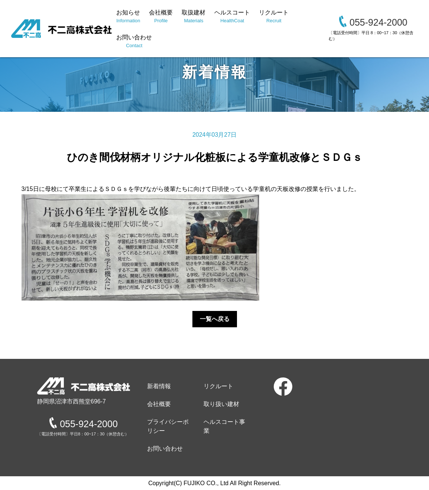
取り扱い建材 (221, 404)
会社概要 (161, 16)
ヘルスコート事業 (224, 426)
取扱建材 (193, 16)
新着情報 (159, 386)
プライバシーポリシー (168, 426)
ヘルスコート (232, 16)
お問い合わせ (134, 41)
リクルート (274, 16)
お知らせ (128, 16)
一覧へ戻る (215, 319)
